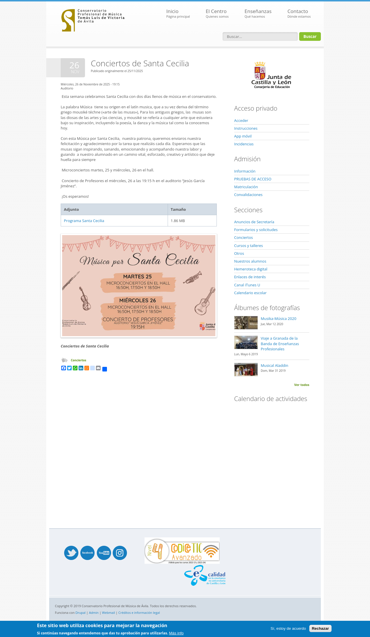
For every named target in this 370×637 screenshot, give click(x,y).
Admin (94, 612)
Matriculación (246, 186)
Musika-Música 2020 (278, 318)
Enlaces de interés (250, 276)
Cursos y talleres (248, 245)
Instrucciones (246, 128)
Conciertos (78, 360)
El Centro (217, 13)
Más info (176, 633)
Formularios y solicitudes (256, 229)
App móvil (242, 136)
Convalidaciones (248, 194)
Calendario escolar (250, 292)
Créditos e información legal (139, 612)
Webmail (108, 612)
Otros (239, 253)
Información (245, 171)
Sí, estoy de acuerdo (288, 628)
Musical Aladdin (274, 365)
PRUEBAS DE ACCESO (252, 179)
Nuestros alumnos (250, 261)
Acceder (241, 120)
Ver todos (301, 384)
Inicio (178, 13)
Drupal (80, 612)
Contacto (299, 13)
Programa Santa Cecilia (84, 220)
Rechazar (320, 628)
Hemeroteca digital (250, 269)
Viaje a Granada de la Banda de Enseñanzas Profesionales (280, 343)
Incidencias (244, 144)
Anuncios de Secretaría (254, 221)
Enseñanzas (258, 13)
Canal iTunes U (247, 285)
